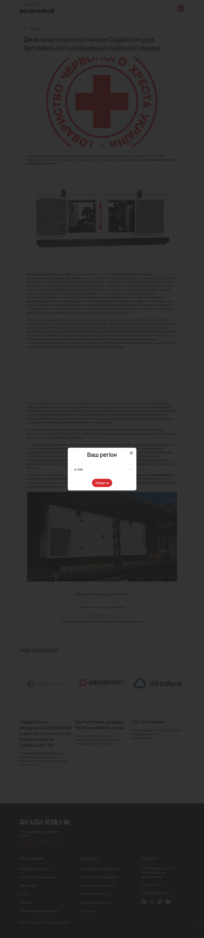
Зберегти (102, 483)
